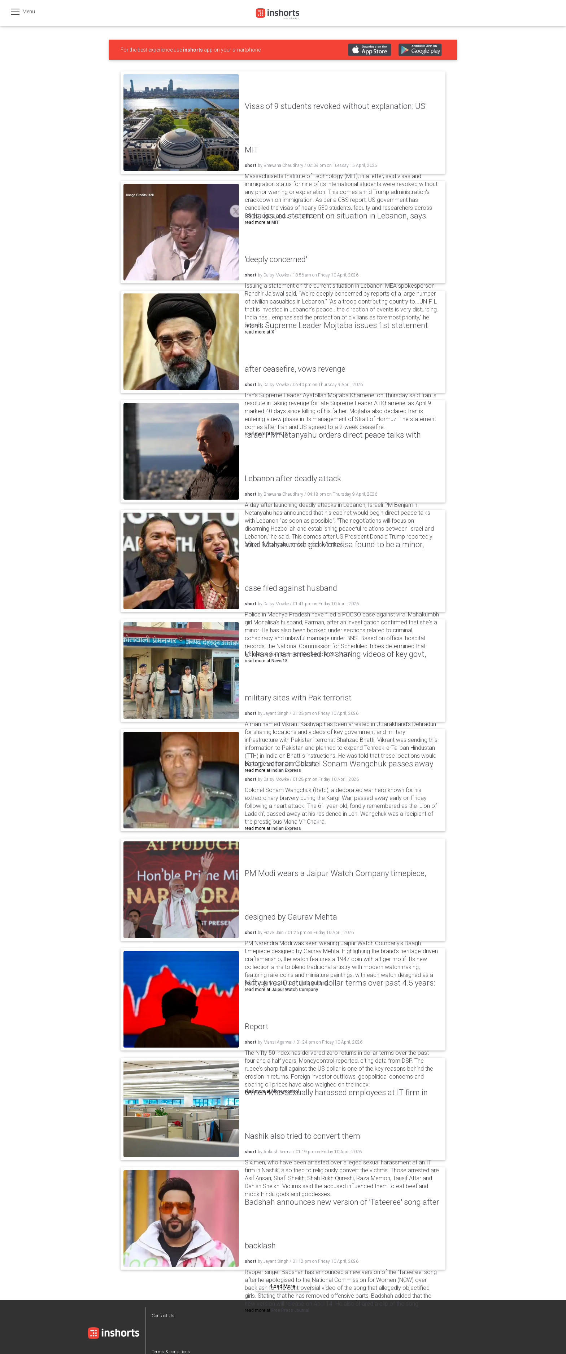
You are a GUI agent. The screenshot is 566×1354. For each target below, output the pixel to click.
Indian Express (286, 828)
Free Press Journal (290, 1310)
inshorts (193, 50)
